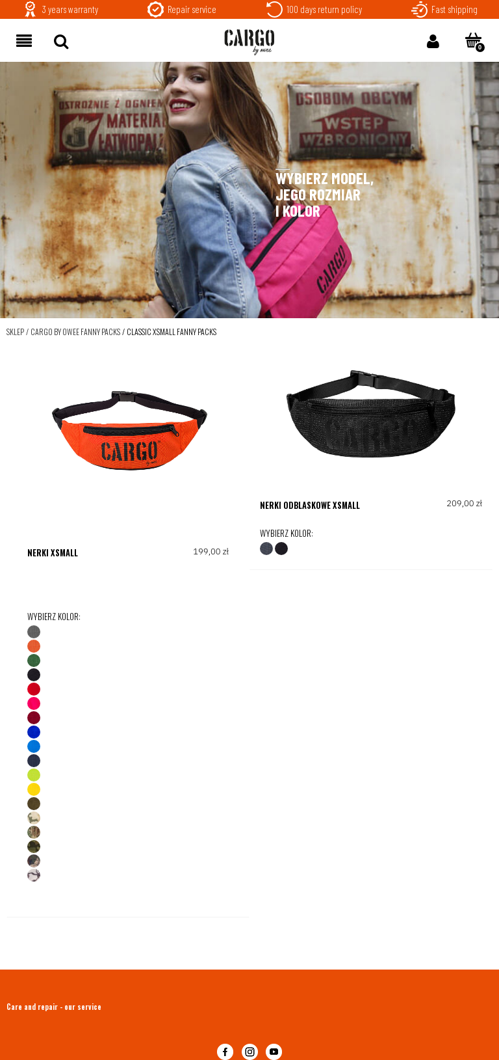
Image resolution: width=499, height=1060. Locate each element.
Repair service (192, 9)
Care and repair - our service (53, 1006)
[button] (24, 40)
